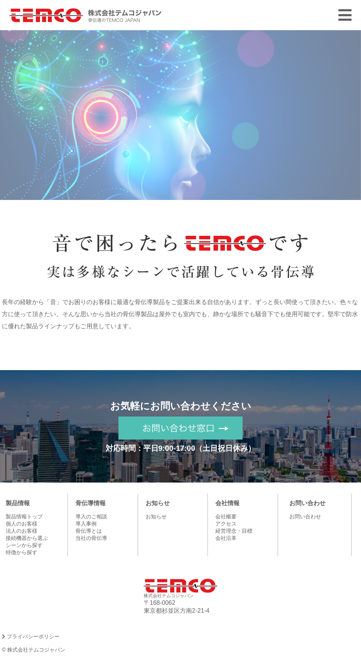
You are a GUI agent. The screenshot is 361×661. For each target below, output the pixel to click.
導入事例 (86, 524)
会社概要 (226, 516)
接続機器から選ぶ (27, 538)
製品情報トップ (24, 516)
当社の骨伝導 (91, 538)
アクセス (226, 524)
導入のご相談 (91, 516)
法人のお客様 (21, 531)
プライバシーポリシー (31, 636)
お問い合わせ (305, 516)
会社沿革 (226, 538)
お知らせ (156, 516)
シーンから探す (24, 545)
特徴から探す (21, 552)
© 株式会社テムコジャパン (33, 650)
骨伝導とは (88, 531)
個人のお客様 (21, 524)
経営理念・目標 (233, 531)
